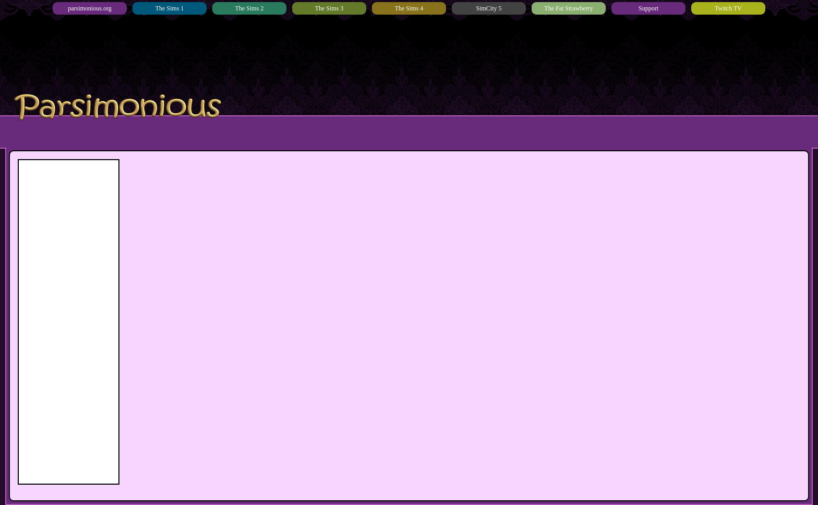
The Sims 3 (329, 8)
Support (648, 8)
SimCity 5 (488, 8)
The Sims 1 (169, 8)
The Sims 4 (409, 8)
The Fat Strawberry (568, 8)
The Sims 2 (249, 8)
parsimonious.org (89, 8)
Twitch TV (728, 8)
